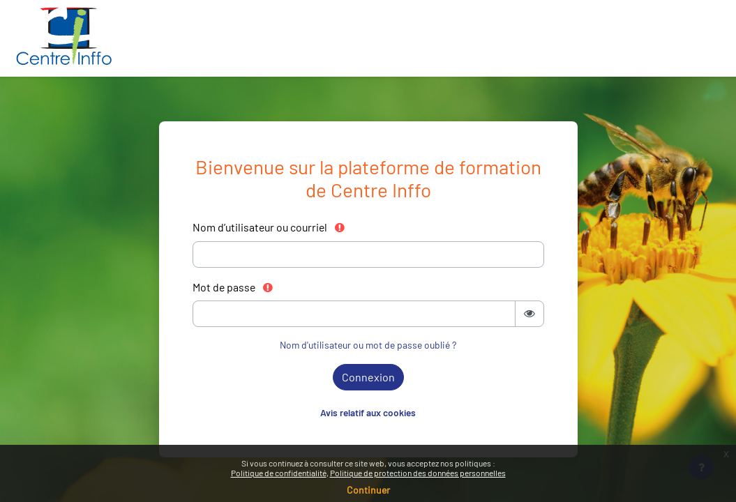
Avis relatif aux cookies (368, 412)
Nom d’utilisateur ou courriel (269, 227)
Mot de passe (233, 287)
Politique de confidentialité (278, 473)
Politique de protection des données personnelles (418, 473)
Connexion (368, 376)
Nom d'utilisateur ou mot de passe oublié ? (368, 345)
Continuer (368, 490)
